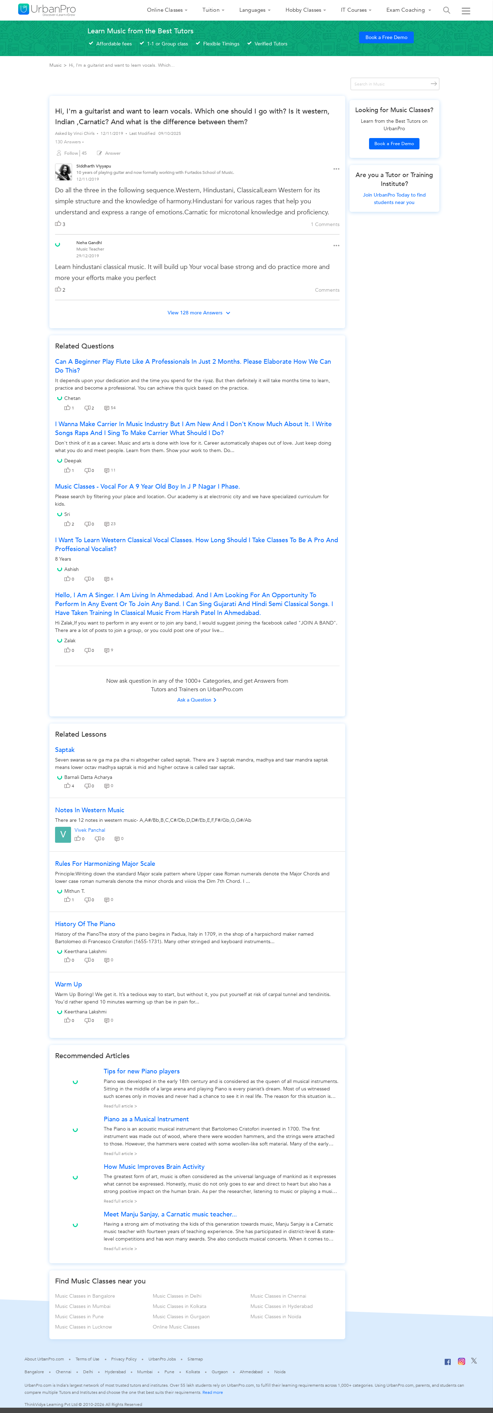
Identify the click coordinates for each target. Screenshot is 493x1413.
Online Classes (165, 9)
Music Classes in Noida (275, 1316)
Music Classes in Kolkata (179, 1306)
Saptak (65, 750)
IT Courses (354, 9)
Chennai (63, 1372)
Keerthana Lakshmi (85, 951)
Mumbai (144, 1372)
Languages (252, 9)
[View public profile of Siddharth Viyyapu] (63, 173)
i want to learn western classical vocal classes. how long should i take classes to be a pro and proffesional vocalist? (196, 545)
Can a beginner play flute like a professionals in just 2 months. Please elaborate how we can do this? (193, 366)
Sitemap (195, 1359)
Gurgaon (220, 1372)
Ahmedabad (251, 1372)
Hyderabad (115, 1372)
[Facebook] (448, 1365)
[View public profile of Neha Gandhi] (57, 243)
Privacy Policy (124, 1359)
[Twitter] (474, 1362)
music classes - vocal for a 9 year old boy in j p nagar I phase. (147, 486)
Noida (280, 1372)
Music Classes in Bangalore (85, 1296)
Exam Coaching (406, 9)
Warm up (68, 984)
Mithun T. (74, 891)
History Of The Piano (85, 924)
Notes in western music (89, 810)
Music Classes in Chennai (278, 1296)
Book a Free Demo (386, 37)
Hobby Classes (303, 9)
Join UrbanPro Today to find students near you (394, 199)
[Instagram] (461, 1364)
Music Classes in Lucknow (83, 1327)
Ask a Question (197, 700)
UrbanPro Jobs (162, 1359)
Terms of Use (88, 1359)
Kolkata (193, 1372)
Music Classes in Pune (79, 1316)
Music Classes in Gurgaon (181, 1316)
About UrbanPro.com (44, 1359)
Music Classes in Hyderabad (281, 1306)
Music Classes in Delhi (177, 1296)
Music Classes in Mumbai (82, 1306)
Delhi (88, 1372)
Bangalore (34, 1372)
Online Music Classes (176, 1327)
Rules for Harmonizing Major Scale (105, 863)
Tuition (210, 9)
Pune (169, 1372)
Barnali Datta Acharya (88, 777)
